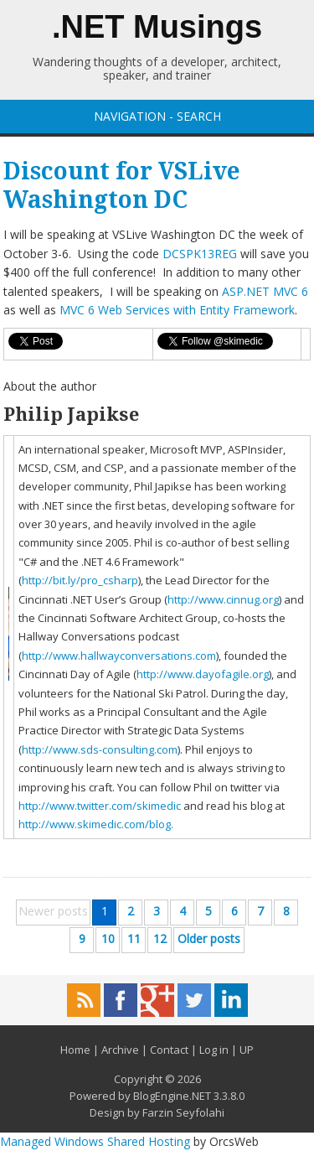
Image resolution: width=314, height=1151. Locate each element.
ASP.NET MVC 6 (265, 291)
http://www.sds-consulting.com (100, 749)
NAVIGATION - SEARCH (157, 116)
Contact (169, 1049)
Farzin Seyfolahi (183, 1112)
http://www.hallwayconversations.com (119, 655)
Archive (120, 1049)
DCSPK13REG (199, 254)
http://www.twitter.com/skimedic (99, 805)
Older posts (209, 938)
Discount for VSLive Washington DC (121, 186)
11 (134, 938)
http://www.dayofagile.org (202, 674)
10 (108, 938)
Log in (214, 1049)
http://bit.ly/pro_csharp (80, 580)
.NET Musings (157, 26)
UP (246, 1049)
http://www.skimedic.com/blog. (95, 824)
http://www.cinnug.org (223, 599)
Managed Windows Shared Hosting (95, 1141)
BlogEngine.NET (172, 1095)
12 (160, 938)
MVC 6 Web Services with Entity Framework (177, 310)
